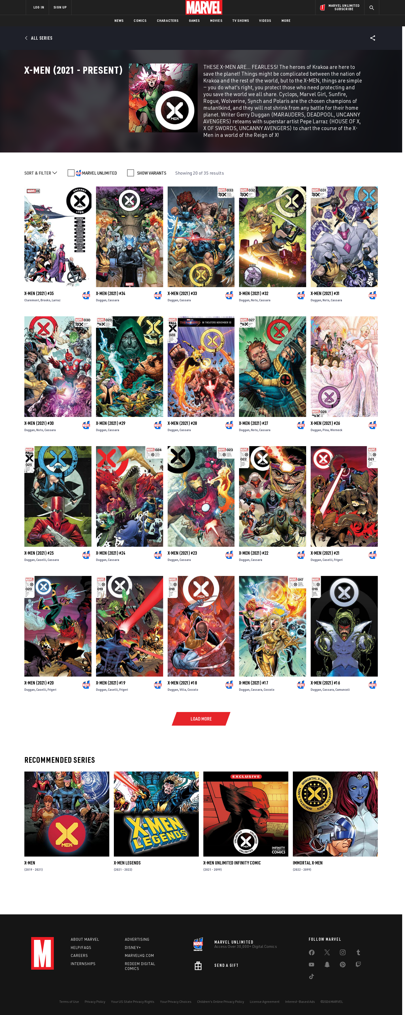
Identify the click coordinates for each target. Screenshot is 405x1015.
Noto (254, 324)
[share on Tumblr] (358, 953)
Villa (183, 714)
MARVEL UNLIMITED (99, 197)
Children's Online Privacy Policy (220, 1001)
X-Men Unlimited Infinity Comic (232, 887)
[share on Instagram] (343, 953)
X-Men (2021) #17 (253, 707)
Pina (326, 454)
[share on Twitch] (358, 966)
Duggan (101, 324)
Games (194, 20)
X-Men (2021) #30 (39, 447)
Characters (168, 20)
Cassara (113, 324)
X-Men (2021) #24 (110, 577)
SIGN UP (60, 7)
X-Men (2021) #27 (253, 447)
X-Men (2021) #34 (110, 318)
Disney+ (133, 947)
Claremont (31, 324)
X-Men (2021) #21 (325, 577)
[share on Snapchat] (327, 966)
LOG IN (38, 7)
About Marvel (85, 939)
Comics (140, 20)
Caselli (41, 584)
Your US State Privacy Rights (132, 1001)
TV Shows (241, 20)
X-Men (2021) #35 (39, 318)
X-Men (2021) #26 (325, 447)
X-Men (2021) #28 (182, 447)
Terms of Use (69, 1001)
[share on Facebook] (312, 954)
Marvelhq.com (139, 955)
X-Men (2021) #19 (110, 707)
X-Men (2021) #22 (253, 577)
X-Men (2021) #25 (39, 577)
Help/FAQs (81, 947)
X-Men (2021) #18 (182, 707)
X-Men (29, 887)
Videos (265, 20)
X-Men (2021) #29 (110, 447)
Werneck (336, 454)
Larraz (56, 324)
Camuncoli (342, 714)
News (119, 20)
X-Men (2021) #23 (182, 577)
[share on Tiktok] (311, 977)
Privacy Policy (95, 1001)
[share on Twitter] (327, 953)
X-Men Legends (127, 887)
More (286, 20)
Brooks (45, 324)
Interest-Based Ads (300, 1001)
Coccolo (192, 714)
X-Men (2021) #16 (325, 707)
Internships (83, 963)
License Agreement (265, 1001)
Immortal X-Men (308, 887)
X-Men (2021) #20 (39, 707)
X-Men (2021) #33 (182, 318)
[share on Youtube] (311, 966)
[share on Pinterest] (343, 966)
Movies (216, 20)
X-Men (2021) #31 (325, 318)
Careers (79, 955)
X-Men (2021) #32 (253, 318)
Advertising (137, 939)
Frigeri (338, 584)
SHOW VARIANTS (151, 197)
